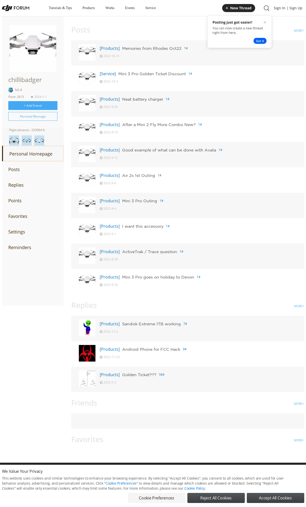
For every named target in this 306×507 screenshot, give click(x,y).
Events (130, 8)
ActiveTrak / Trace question (149, 251)
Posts (14, 169)
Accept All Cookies (275, 499)
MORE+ (299, 30)
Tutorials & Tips (60, 8)
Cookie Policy (194, 489)
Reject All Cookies (216, 499)
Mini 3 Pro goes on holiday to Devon (158, 277)
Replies (16, 185)
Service (150, 8)
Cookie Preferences (121, 484)
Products (89, 8)
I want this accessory (142, 226)
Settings (16, 232)
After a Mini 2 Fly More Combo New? (159, 124)
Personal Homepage (30, 154)
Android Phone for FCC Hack (151, 349)
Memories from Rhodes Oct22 (152, 48)
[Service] (108, 73)
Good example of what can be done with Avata (169, 150)
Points (15, 201)
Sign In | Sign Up (288, 8)
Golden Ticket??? (139, 374)
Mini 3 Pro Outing (139, 201)
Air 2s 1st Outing (138, 175)
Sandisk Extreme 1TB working (151, 324)
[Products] (110, 48)
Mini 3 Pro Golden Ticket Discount (152, 73)
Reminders (19, 247)
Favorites (17, 216)
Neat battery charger (142, 99)
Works (110, 8)
